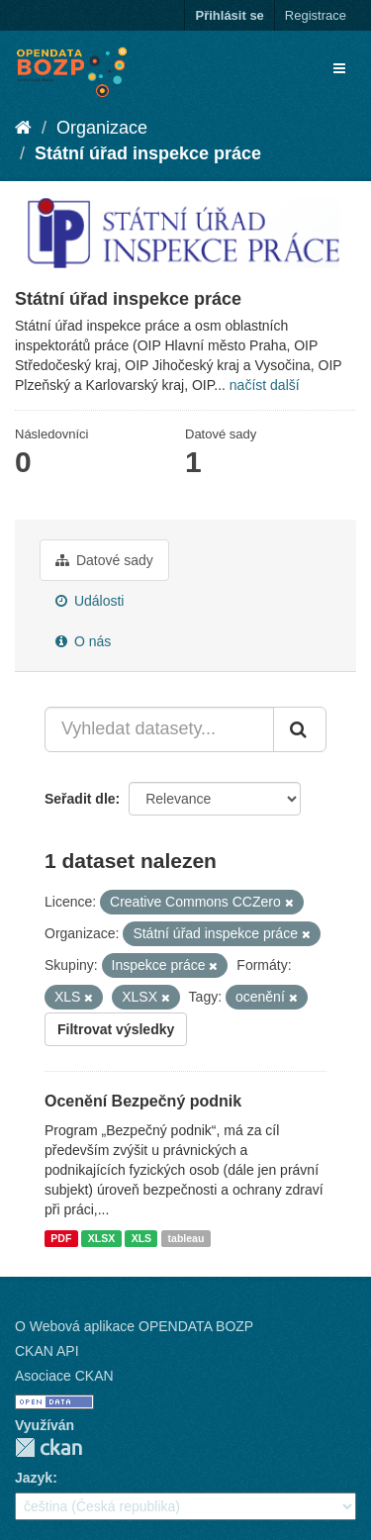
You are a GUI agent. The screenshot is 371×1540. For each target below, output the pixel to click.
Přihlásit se (229, 15)
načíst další (265, 385)
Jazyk (33, 1478)
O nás (83, 641)
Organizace (101, 128)
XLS (141, 1238)
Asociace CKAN (64, 1376)
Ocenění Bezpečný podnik (143, 1101)
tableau (186, 1238)
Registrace (315, 15)
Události (89, 601)
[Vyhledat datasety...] (159, 729)
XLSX (101, 1238)
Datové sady (104, 560)
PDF (60, 1238)
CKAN (48, 1447)
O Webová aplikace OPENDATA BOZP (134, 1326)
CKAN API (47, 1351)
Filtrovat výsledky (115, 1029)
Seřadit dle (80, 799)
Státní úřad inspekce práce (148, 153)
